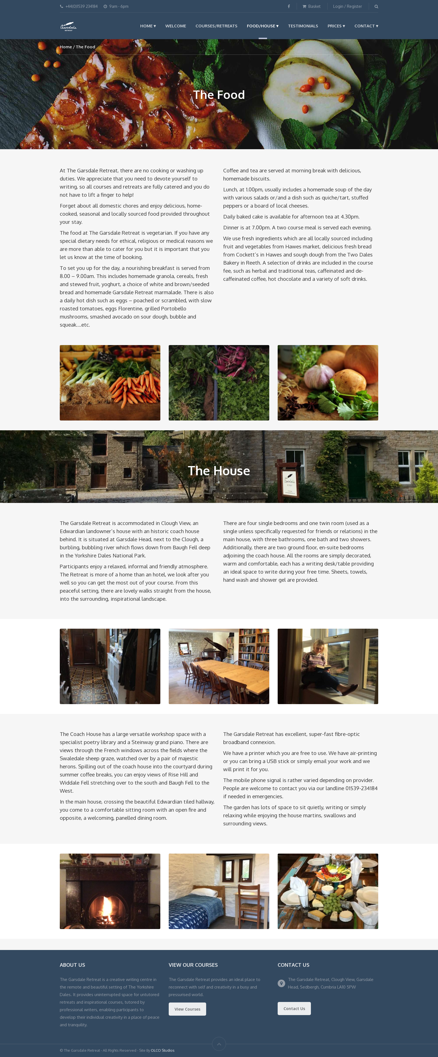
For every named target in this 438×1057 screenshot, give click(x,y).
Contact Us (294, 1008)
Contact (364, 25)
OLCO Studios (163, 1050)
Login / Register (347, 6)
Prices (335, 25)
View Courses (187, 1009)
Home (146, 25)
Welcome (175, 25)
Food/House (261, 25)
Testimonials (303, 25)
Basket (312, 6)
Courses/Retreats (216, 25)
